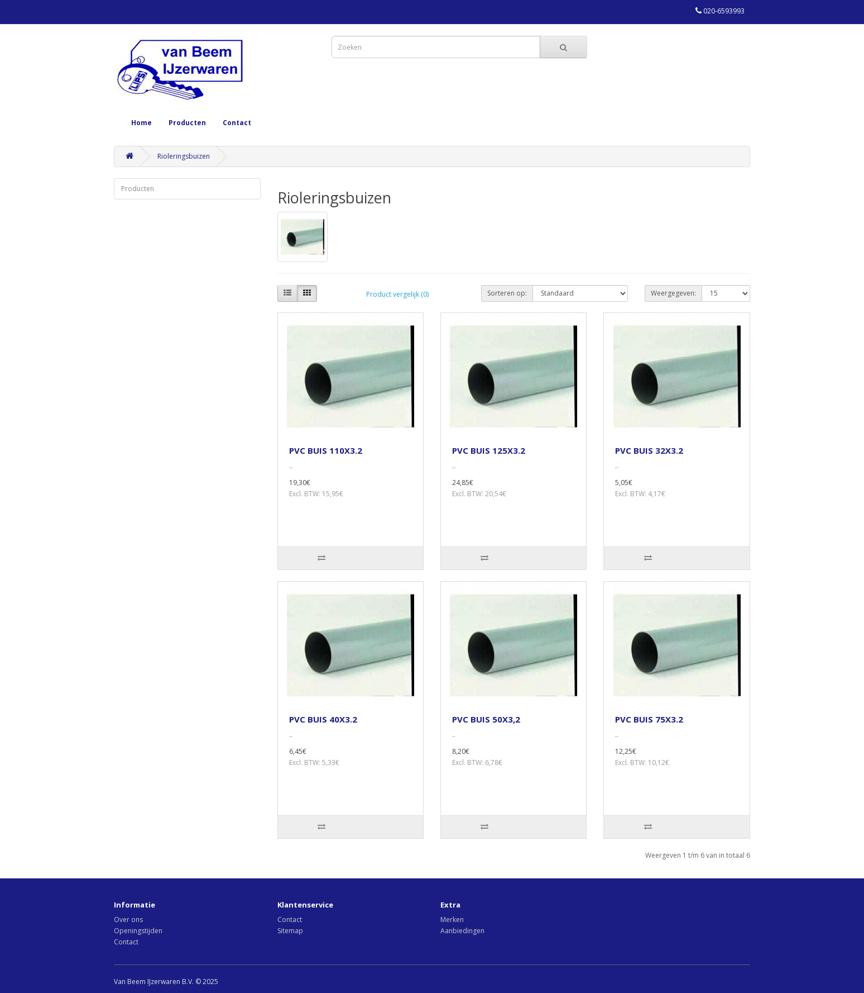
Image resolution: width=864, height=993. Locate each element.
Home (141, 122)
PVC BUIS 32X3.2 (649, 450)
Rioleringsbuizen (183, 156)
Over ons (128, 919)
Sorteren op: (507, 293)
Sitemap (290, 930)
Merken (452, 919)
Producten (187, 122)
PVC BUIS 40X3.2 (323, 719)
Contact (237, 122)
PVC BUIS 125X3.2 (488, 450)
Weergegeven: (673, 293)
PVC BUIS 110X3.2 (325, 450)
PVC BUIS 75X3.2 (649, 719)
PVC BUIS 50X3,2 (486, 719)
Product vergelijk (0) (397, 294)
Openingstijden (138, 930)
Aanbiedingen (462, 930)
